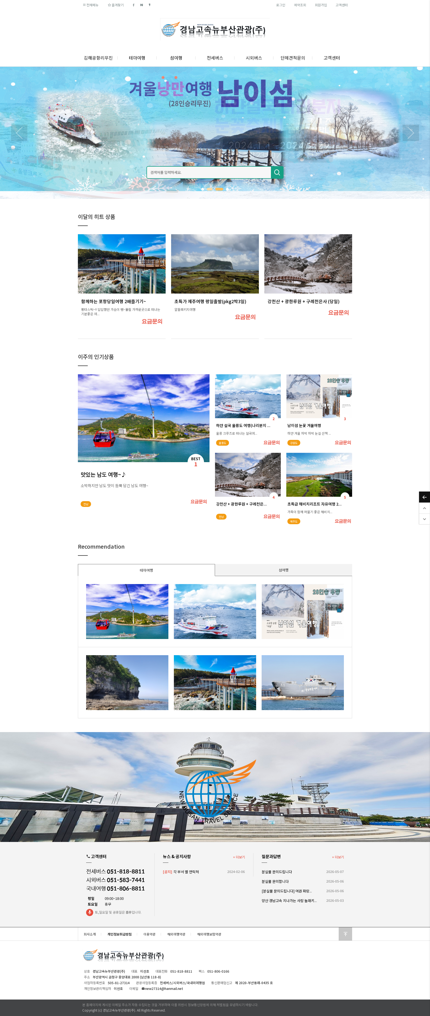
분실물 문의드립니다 (277, 871)
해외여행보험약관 (209, 934)
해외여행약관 (176, 934)
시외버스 (254, 57)
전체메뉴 (90, 4)
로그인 (280, 4)
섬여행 (176, 57)
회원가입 (321, 4)
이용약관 (149, 934)
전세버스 (215, 57)
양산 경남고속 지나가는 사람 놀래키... (289, 900)
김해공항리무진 (98, 57)
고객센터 (342, 4)
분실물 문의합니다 (275, 881)
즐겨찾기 (115, 4)
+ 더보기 (239, 857)
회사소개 (90, 934)
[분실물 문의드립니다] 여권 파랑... (287, 891)
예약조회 (300, 4)
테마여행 (137, 57)
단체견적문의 (293, 57)
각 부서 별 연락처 (181, 871)
